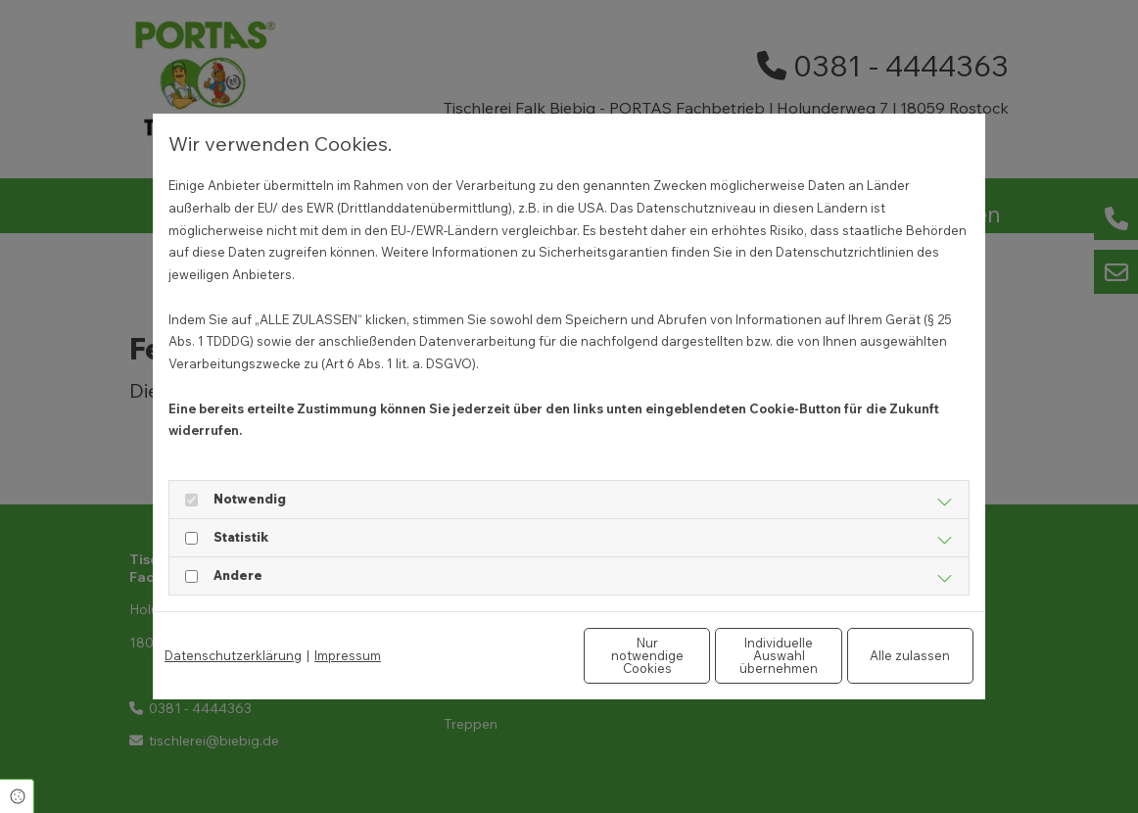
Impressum (347, 655)
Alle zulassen (883, 655)
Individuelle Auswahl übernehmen (697, 655)
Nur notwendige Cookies (510, 655)
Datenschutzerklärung (233, 655)
